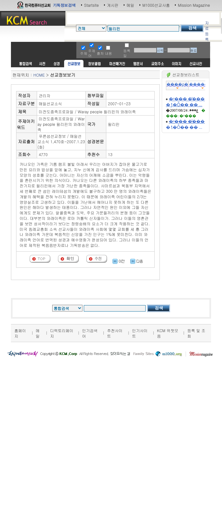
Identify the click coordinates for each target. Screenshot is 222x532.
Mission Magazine (194, 5)
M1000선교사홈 (156, 5)
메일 (130, 5)
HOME (38, 75)
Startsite (91, 5)
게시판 (113, 5)
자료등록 (207, 31)
